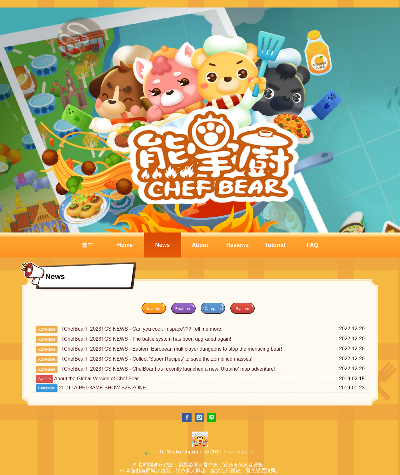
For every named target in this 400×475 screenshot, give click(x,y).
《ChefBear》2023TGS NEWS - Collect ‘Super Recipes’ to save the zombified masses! (155, 359)
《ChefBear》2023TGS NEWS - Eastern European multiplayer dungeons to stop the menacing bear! (170, 349)
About (200, 245)
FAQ (312, 245)
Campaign (213, 308)
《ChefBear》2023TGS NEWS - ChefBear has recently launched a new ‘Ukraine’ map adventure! (167, 369)
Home (125, 245)
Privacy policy (239, 451)
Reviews (237, 245)
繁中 (87, 245)
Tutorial (275, 245)
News (162, 245)
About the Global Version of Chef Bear (96, 378)
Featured (183, 308)
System (242, 308)
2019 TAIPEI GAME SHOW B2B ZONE (102, 387)
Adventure (154, 308)
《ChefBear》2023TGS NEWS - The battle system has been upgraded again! (145, 339)
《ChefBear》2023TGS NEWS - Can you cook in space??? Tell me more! (141, 329)
